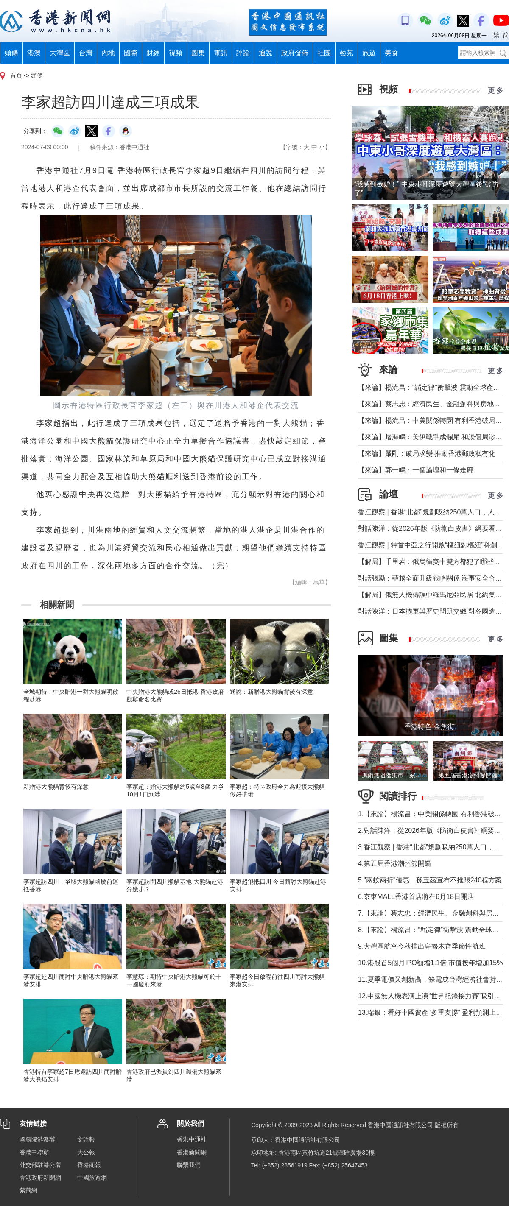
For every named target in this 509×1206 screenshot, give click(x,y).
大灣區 (60, 52)
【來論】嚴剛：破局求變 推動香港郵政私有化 (426, 453)
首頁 (16, 75)
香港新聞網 (192, 1152)
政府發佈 (294, 52)
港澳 (34, 52)
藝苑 (346, 52)
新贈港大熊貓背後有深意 (56, 786)
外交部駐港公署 (40, 1164)
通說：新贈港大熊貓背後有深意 (271, 691)
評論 (243, 52)
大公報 (86, 1152)
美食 (391, 52)
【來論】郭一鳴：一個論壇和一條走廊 (415, 470)
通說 (265, 52)
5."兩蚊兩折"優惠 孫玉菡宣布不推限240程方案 (430, 880)
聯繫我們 (189, 1164)
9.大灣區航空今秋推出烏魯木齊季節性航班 (422, 946)
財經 (153, 52)
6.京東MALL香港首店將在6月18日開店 (416, 896)
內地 (108, 52)
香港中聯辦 (34, 1152)
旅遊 (369, 52)
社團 (324, 52)
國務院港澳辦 (37, 1139)
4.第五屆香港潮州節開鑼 (394, 863)
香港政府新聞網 (40, 1177)
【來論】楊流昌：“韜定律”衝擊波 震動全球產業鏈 (432, 387)
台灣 (85, 52)
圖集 (198, 52)
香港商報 (89, 1164)
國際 (130, 52)
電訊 (220, 52)
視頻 (175, 52)
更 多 (495, 90)
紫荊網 (28, 1190)
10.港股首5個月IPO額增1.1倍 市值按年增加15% (430, 962)
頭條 (11, 52)
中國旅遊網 (92, 1177)
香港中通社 (192, 1139)
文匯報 (86, 1139)
